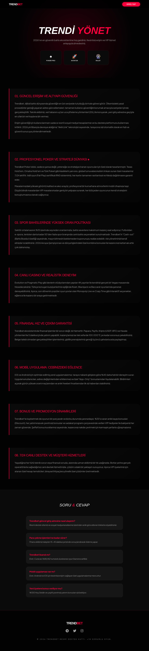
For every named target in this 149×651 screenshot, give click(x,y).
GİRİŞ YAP (131, 4)
